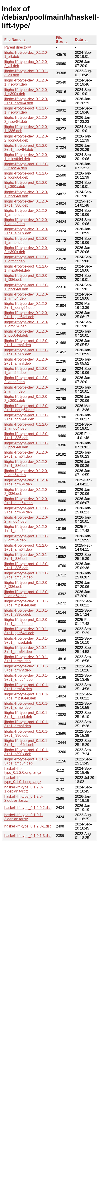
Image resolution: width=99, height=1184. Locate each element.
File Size (59, 40)
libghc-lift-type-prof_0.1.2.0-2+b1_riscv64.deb (26, 147)
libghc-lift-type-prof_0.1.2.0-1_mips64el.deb (26, 268)
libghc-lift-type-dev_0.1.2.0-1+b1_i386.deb (26, 203)
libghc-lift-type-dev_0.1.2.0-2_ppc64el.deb (26, 333)
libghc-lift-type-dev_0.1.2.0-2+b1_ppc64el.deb (26, 315)
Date (79, 40)
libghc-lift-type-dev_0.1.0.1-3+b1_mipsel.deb (26, 640)
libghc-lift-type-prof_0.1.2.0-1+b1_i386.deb (26, 436)
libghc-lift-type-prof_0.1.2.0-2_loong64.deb (26, 175)
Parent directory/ (17, 47)
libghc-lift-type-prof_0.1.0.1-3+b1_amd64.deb (26, 761)
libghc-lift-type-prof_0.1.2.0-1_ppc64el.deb (26, 287)
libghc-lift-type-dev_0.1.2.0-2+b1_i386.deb (26, 464)
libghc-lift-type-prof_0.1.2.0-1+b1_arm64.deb (26, 547)
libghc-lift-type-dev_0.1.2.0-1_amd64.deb (26, 324)
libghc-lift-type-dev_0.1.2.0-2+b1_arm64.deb (26, 454)
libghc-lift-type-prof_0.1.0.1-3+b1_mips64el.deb (26, 696)
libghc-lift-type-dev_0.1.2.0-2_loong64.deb (26, 138)
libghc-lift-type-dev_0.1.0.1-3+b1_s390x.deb (26, 612)
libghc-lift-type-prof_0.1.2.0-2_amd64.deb (26, 594)
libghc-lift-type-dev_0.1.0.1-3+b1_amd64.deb (26, 677)
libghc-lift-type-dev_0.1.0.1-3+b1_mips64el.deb (26, 603)
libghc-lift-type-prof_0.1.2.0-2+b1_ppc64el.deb (26, 417)
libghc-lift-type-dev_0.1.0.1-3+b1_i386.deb (26, 557)
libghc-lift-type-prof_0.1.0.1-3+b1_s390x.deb (26, 752)
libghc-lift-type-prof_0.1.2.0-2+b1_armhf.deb (26, 343)
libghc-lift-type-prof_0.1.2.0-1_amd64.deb (26, 426)
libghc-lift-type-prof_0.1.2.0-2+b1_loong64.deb (26, 408)
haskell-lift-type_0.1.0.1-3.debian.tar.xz (23, 817)
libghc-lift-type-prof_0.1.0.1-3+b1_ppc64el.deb (26, 743)
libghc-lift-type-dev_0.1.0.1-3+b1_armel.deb (26, 659)
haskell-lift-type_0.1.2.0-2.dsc (27, 808)
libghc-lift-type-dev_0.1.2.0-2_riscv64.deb (26, 120)
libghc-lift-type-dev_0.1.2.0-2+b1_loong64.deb (26, 306)
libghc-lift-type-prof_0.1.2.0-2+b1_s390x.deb (26, 352)
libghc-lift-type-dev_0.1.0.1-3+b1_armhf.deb (26, 668)
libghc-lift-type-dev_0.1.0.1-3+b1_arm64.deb (26, 650)
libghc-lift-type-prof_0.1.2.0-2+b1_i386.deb (26, 566)
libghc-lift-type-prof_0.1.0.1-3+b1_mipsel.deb (26, 715)
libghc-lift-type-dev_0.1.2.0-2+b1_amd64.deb (26, 501)
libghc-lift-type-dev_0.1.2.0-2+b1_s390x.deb (26, 231)
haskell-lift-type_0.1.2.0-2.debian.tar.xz (23, 798)
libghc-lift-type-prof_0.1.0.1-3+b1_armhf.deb (26, 724)
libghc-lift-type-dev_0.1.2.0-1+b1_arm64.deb (26, 482)
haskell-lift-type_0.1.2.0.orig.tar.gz (22, 770)
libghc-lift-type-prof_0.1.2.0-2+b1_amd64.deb (26, 575)
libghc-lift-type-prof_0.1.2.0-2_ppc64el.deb (26, 445)
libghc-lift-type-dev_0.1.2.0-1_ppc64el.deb (26, 194)
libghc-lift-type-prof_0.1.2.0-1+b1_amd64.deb (26, 622)
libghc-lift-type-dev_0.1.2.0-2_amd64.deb (26, 519)
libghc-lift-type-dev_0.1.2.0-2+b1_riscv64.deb (26, 101)
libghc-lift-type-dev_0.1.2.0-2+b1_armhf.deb (26, 361)
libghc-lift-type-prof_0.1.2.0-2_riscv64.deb (26, 166)
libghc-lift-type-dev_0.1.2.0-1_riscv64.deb (26, 82)
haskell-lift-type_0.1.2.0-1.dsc (27, 826)
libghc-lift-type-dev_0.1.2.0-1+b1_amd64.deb (26, 529)
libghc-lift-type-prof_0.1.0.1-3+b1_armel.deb (26, 705)
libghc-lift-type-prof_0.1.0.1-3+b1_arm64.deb (26, 687)
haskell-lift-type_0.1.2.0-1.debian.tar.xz (23, 789)
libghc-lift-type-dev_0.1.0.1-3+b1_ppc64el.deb (26, 631)
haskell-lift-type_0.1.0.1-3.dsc (27, 836)
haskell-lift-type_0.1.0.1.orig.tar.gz (22, 780)
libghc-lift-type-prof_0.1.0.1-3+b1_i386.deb (26, 733)
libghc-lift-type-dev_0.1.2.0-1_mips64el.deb (26, 157)
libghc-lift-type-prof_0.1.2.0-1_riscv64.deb (26, 110)
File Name (13, 40)
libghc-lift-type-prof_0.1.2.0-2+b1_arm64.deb (26, 510)
